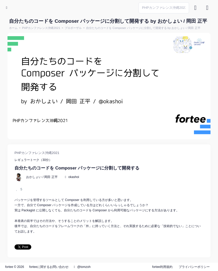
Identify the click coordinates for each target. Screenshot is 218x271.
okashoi (73, 177)
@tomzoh (81, 267)
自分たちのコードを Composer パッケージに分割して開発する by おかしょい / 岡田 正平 (143, 27)
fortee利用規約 (162, 267)
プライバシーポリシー (194, 267)
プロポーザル (73, 27)
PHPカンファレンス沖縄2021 (41, 27)
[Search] (164, 7)
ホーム (13, 27)
